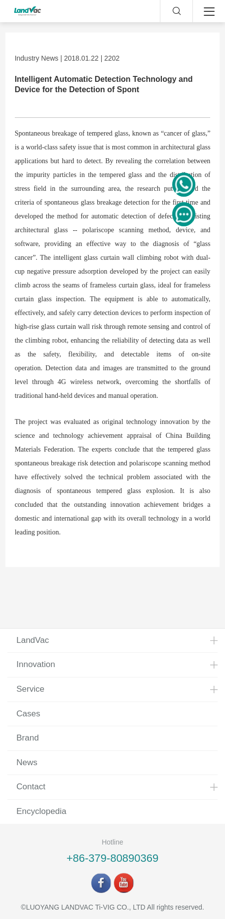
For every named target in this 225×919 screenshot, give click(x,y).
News (27, 762)
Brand (27, 737)
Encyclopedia (41, 811)
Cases (28, 713)
